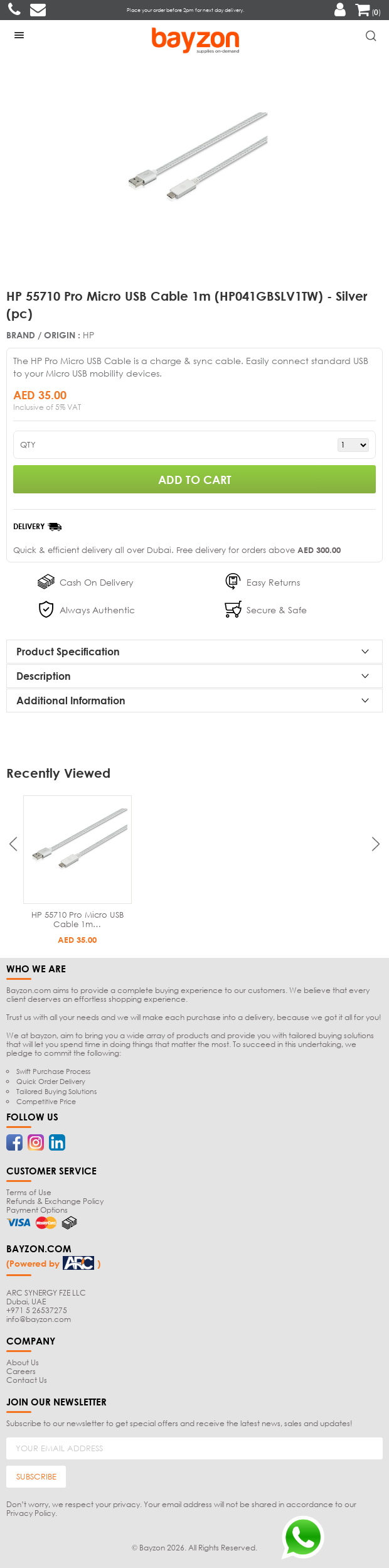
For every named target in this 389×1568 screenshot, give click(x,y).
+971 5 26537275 (36, 1310)
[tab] (194, 651)
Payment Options (37, 1210)
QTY (28, 445)
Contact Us (26, 1380)
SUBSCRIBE (36, 1476)
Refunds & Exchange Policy (55, 1201)
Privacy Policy (30, 1513)
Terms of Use (28, 1192)
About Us (22, 1362)
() (368, 12)
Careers (21, 1371)
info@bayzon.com (38, 1319)
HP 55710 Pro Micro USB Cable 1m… (77, 919)
